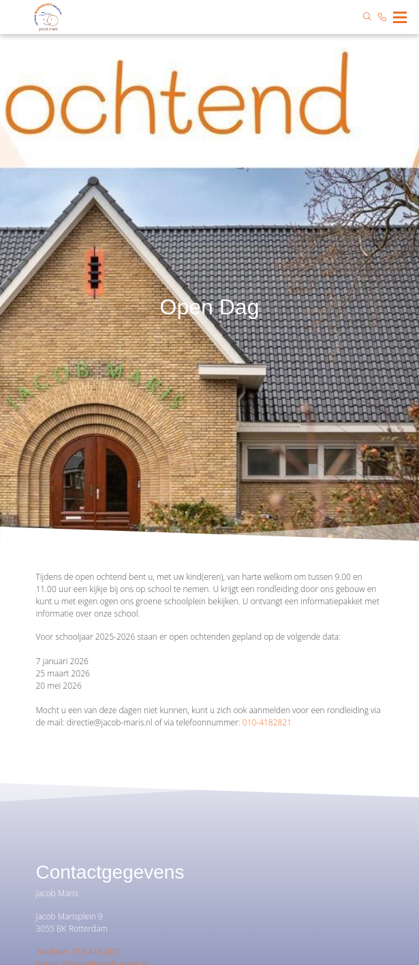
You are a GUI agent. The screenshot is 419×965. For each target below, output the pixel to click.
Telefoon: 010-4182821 (78, 952)
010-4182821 (267, 722)
